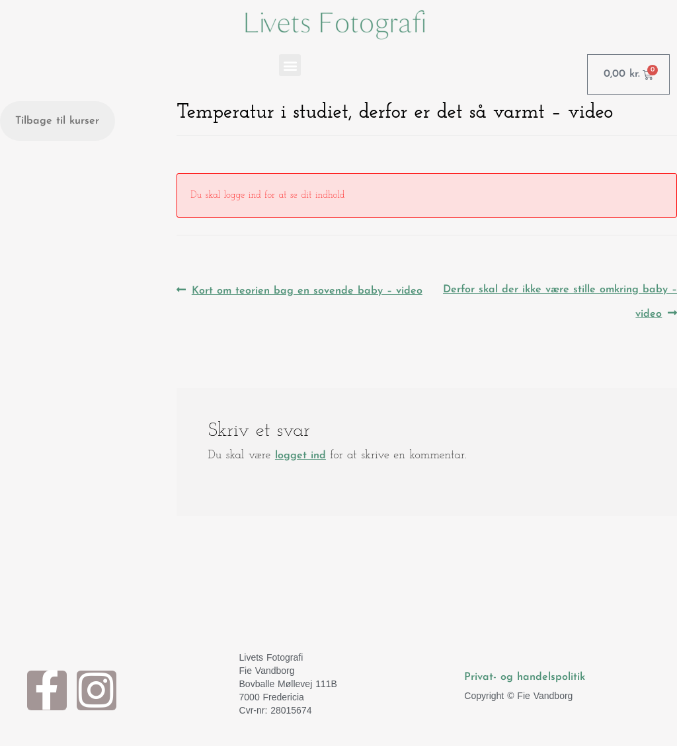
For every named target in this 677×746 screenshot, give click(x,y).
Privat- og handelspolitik (524, 677)
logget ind (300, 455)
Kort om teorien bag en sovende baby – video (306, 287)
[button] (290, 65)
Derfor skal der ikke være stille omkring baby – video (559, 298)
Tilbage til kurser (57, 121)
